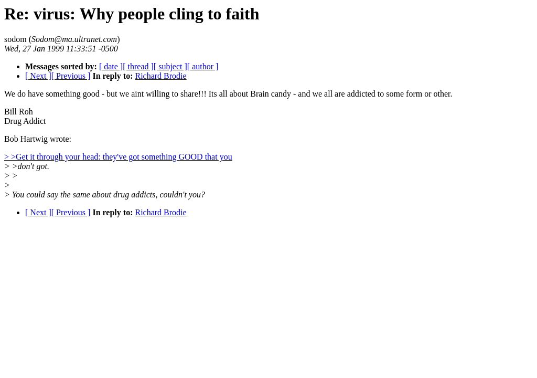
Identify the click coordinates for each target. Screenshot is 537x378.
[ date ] (111, 66)
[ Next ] (38, 75)
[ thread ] (138, 66)
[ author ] (203, 66)
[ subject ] (170, 66)
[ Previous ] (71, 75)
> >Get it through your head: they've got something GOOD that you (118, 156)
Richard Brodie (160, 75)
